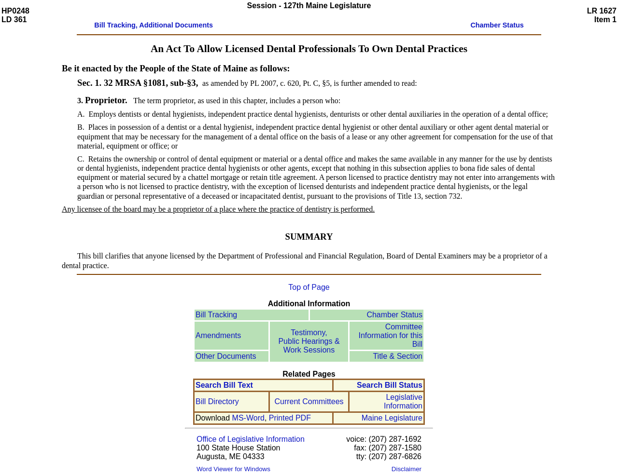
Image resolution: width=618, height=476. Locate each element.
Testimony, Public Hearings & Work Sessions (308, 341)
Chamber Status (394, 315)
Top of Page (308, 287)
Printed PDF (290, 418)
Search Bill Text (224, 385)
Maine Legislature (392, 418)
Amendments (218, 335)
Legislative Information (403, 401)
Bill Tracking (216, 315)
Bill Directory (217, 401)
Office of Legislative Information (251, 439)
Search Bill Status (389, 385)
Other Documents (226, 356)
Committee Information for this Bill (391, 335)
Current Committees (308, 401)
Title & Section (397, 356)
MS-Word (248, 418)
